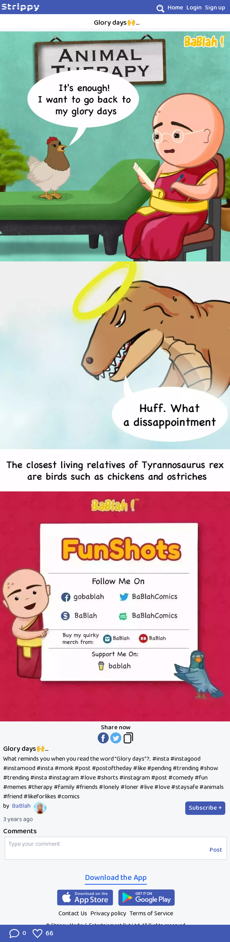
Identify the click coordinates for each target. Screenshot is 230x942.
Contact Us (72, 913)
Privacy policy (108, 913)
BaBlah (21, 806)
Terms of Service (151, 913)
